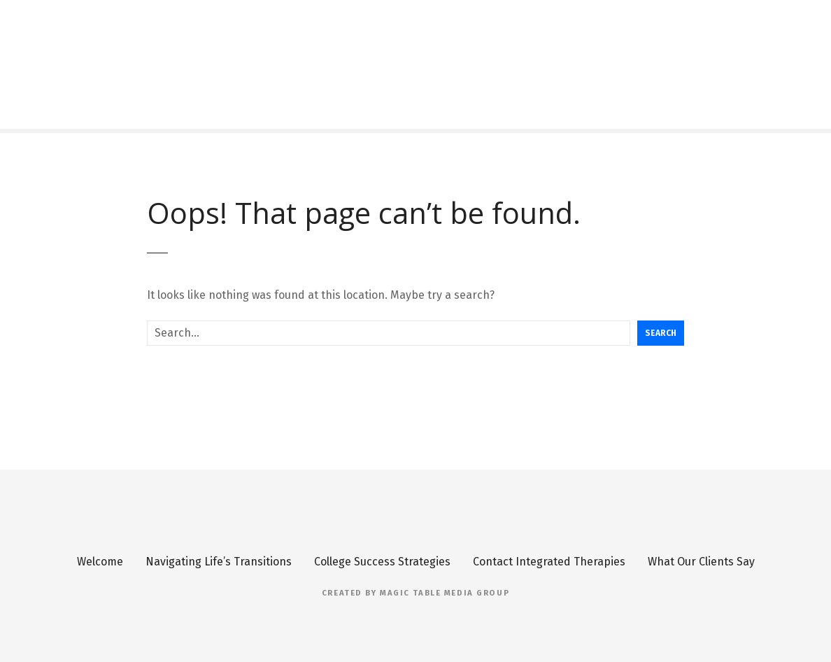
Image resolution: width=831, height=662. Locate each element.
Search (660, 333)
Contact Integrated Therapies (549, 561)
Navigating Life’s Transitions (218, 561)
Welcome (100, 561)
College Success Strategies (382, 561)
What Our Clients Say (701, 561)
